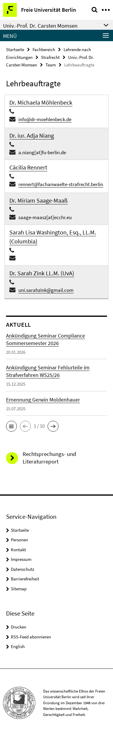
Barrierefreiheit (25, 579)
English (18, 646)
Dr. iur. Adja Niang (31, 135)
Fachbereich (44, 49)
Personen (19, 540)
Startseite (15, 49)
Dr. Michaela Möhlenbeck (40, 102)
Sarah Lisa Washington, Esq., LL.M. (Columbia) (52, 236)
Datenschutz (22, 569)
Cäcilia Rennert (28, 167)
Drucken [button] (18, 627)
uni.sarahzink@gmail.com (46, 290)
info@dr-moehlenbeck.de (44, 119)
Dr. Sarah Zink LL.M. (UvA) (41, 273)
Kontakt (18, 549)
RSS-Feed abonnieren (31, 637)
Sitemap (19, 589)
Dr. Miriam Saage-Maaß (38, 200)
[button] (11, 426)
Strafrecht (50, 57)
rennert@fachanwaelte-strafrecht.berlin (60, 184)
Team (51, 65)
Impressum (21, 559)
